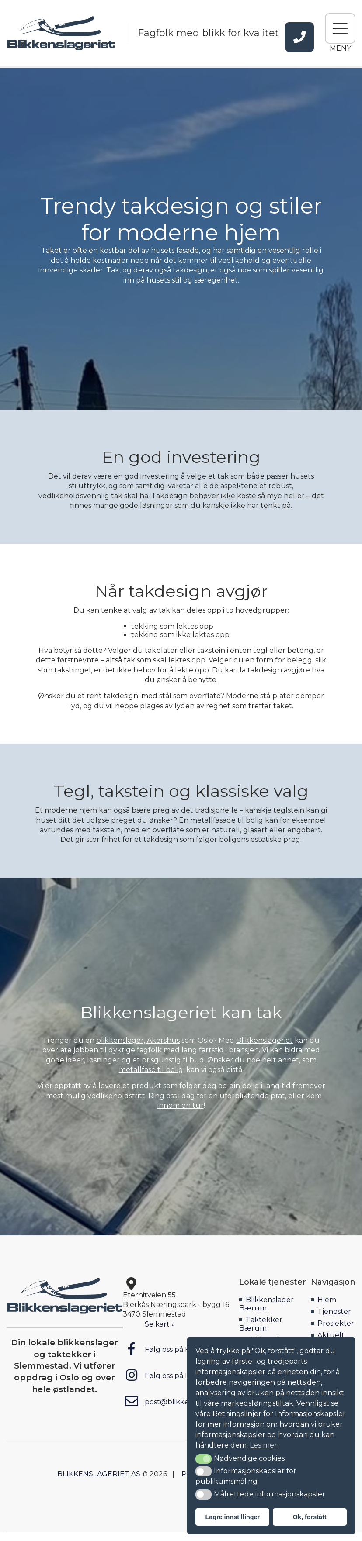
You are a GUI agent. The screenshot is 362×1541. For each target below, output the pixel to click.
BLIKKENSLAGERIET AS (98, 1474)
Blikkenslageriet (264, 1040)
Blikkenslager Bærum (266, 1304)
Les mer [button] (263, 1445)
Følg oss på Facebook (171, 1348)
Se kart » (160, 1324)
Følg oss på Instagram (171, 1375)
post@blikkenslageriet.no (178, 1401)
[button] (203, 1459)
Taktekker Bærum (260, 1324)
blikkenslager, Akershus (138, 1040)
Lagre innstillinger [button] (232, 1516)
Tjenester (334, 1311)
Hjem (326, 1300)
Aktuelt (331, 1335)
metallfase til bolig (151, 1069)
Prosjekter (335, 1323)
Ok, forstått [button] (310, 1516)
